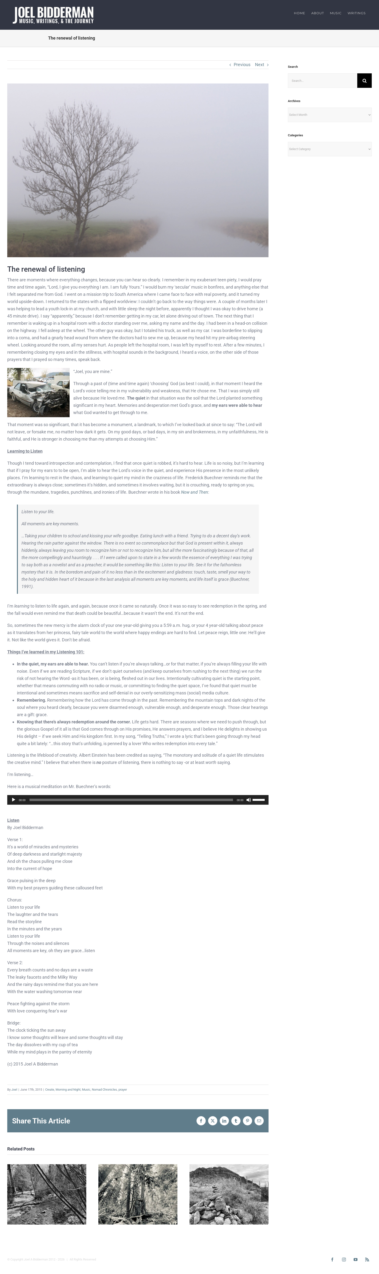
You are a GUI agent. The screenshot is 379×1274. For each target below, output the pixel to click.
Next (259, 64)
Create (49, 1089)
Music (86, 1089)
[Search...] (322, 80)
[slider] (131, 800)
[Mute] (248, 799)
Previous (242, 64)
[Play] (13, 799)
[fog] (138, 170)
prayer (122, 1089)
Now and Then (194, 492)
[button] (11, 1194)
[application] (138, 800)
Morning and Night (68, 1089)
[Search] (364, 80)
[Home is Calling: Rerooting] (137, 1166)
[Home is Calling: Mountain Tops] (229, 1166)
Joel (14, 1089)
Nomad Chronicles (104, 1089)
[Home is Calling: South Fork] (46, 1166)
